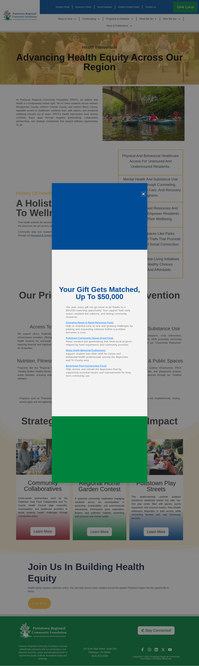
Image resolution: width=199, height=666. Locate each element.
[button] (143, 194)
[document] (99, 333)
